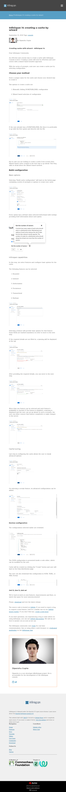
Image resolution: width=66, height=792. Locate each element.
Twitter (11, 752)
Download (12, 743)
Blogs (11, 15)
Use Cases (12, 738)
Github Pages (39, 718)
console (30, 35)
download (18, 602)
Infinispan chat (27, 630)
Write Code (36, 729)
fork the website (41, 720)
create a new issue (41, 612)
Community (12, 741)
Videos (11, 736)
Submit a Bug (37, 727)
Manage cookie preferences (33, 788)
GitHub (32, 607)
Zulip (34, 626)
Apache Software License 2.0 (24, 714)
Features (11, 729)
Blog (10, 750)
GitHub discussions (37, 619)
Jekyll (25, 718)
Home (11, 727)
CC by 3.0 (34, 790)
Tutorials (11, 734)
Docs (10, 732)
